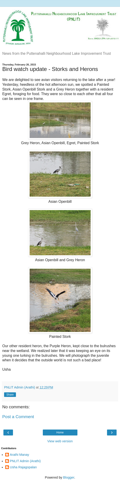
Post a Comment (18, 416)
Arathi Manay (19, 454)
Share (10, 394)
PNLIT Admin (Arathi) (25, 461)
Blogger (68, 477)
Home (60, 432)
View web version (60, 441)
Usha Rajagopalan (23, 467)
